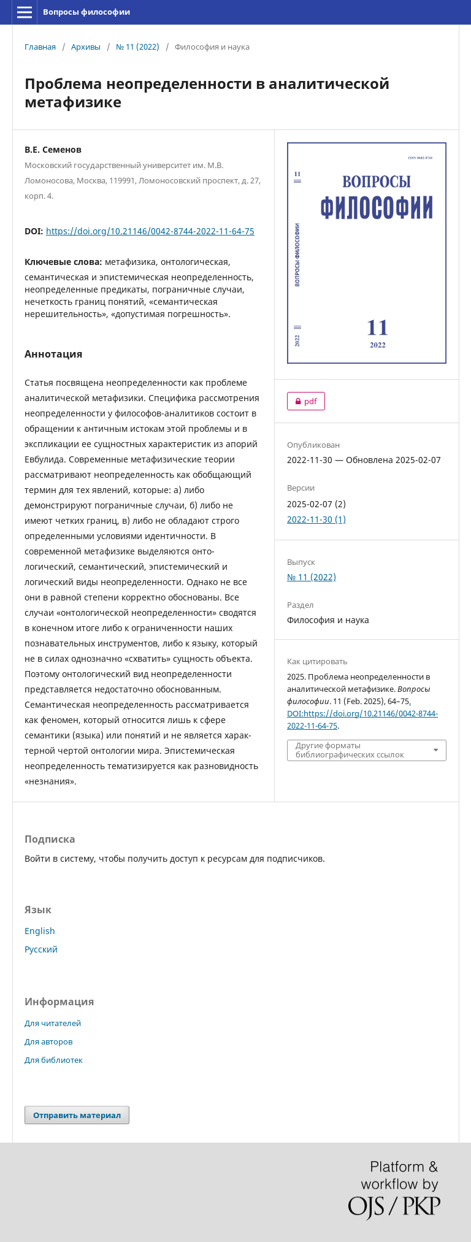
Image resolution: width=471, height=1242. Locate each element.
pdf (301, 401)
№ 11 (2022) (137, 46)
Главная (40, 46)
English (40, 931)
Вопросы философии (86, 11)
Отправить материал (77, 1115)
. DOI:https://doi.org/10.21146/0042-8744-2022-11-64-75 (362, 713)
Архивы (86, 46)
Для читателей (53, 1023)
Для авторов (48, 1041)
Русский (41, 949)
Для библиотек (54, 1059)
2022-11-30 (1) (316, 519)
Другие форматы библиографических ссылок (350, 750)
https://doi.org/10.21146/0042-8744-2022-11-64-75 (150, 231)
